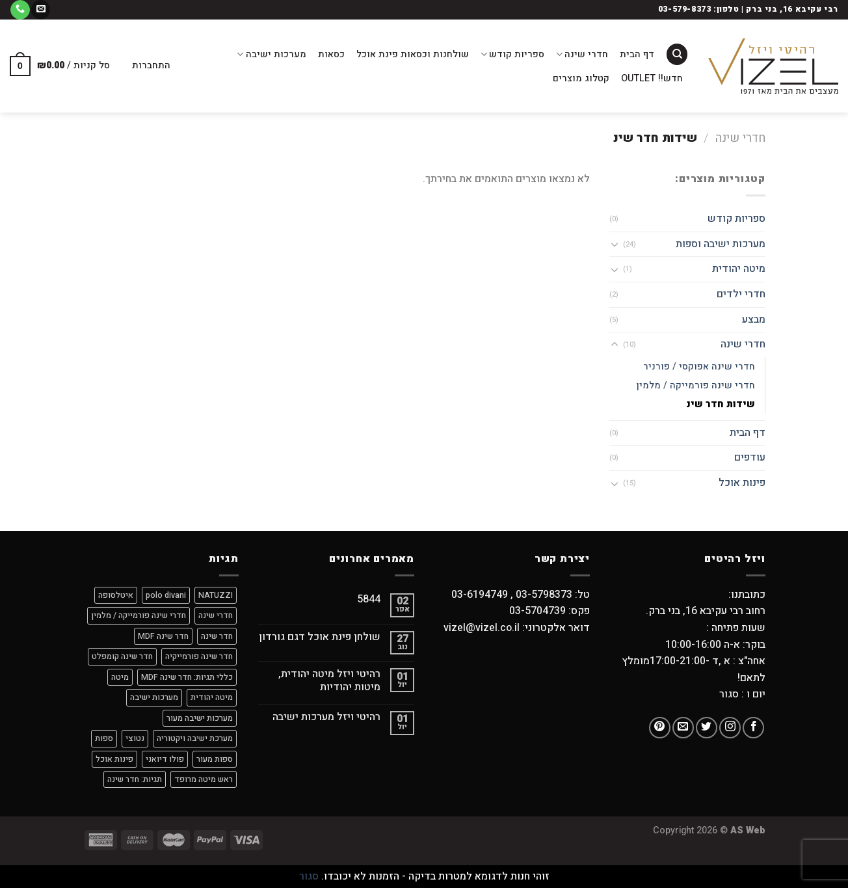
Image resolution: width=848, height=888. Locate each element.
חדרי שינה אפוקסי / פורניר (699, 366)
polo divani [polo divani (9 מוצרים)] (166, 595)
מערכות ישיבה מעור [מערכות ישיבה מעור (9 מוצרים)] (199, 718)
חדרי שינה (582, 54)
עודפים (749, 457)
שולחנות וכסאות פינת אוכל (412, 54)
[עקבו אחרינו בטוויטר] (706, 727)
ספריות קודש (512, 54)
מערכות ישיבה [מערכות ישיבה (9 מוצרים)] (154, 697)
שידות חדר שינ (720, 404)
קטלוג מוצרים (581, 78)
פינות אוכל (742, 483)
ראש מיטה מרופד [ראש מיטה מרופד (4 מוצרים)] (203, 779)
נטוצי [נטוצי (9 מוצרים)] (135, 738)
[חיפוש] (677, 54)
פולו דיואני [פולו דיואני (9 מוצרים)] (165, 759)
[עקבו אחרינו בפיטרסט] (659, 727)
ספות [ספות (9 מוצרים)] (104, 738)
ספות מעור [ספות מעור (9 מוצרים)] (214, 759)
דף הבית (637, 54)
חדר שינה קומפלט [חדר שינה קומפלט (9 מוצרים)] (122, 656)
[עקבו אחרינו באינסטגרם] (730, 727)
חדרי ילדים (741, 294)
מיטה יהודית (738, 268)
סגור (309, 876)
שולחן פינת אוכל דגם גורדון (319, 637)
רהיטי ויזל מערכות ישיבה (326, 717)
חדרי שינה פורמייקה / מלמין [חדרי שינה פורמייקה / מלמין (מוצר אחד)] (138, 615)
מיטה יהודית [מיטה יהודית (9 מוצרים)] (212, 697)
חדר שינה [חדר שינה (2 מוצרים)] (217, 636)
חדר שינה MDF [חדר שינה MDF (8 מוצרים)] (163, 636)
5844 (368, 599)
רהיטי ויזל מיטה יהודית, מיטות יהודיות (329, 680)
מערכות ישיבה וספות (720, 244)
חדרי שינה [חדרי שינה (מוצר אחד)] (215, 615)
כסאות (331, 54)
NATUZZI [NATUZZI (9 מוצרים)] (215, 595)
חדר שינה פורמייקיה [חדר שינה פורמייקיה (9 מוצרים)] (199, 656)
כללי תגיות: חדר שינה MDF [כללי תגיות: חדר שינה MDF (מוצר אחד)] (187, 677)
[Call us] (19, 10)
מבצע (753, 319)
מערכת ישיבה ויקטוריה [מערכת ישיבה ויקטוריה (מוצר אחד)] (195, 738)
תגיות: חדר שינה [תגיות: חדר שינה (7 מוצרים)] (134, 779)
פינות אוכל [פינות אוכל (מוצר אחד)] (114, 759)
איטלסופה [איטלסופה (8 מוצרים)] (115, 595)
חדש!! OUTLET (652, 78)
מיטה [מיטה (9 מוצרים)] (120, 677)
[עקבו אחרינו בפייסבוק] (753, 727)
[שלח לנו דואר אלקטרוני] (40, 10)
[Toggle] (614, 244)
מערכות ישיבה (271, 54)
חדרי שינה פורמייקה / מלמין (696, 385)
